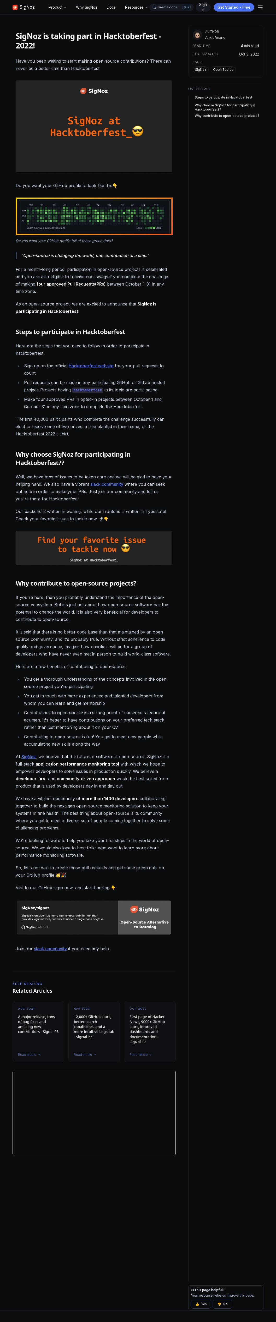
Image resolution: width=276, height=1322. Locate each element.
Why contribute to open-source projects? (227, 116)
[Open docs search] (171, 7)
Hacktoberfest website (91, 365)
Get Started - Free (234, 7)
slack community (106, 484)
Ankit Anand (215, 37)
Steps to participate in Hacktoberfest (223, 97)
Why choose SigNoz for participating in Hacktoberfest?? (225, 107)
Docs (111, 7)
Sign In (203, 7)
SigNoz (28, 756)
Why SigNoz (86, 7)
